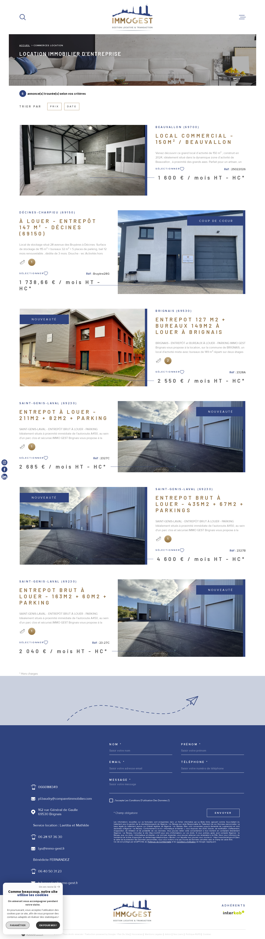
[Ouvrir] (22, 17)
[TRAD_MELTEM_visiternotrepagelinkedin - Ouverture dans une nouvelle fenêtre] (4, 476)
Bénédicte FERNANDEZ (51, 860)
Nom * (115, 744)
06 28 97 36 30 (50, 837)
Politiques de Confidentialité (159, 842)
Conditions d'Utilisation (186, 842)
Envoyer (223, 812)
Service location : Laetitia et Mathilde (61, 825)
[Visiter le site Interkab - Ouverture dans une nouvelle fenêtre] (233, 912)
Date (72, 106)
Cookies (207, 934)
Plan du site (123, 934)
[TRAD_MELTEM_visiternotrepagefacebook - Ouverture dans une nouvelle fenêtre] (4, 469)
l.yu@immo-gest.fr (51, 848)
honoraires (137, 934)
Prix (54, 106)
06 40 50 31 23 (50, 871)
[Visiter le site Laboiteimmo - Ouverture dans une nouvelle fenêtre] (32, 934)
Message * (120, 780)
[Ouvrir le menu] (242, 17)
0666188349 (48, 787)
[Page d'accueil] (132, 17)
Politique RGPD (193, 934)
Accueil (24, 45)
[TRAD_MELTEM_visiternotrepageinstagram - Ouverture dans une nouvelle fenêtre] (4, 462)
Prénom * (191, 744)
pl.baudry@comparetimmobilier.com (65, 799)
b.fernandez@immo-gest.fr (58, 883)
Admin (168, 934)
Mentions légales (153, 934)
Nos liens (178, 934)
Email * (117, 762)
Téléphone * (194, 762)
